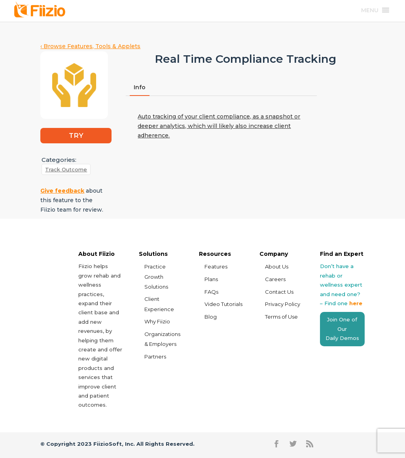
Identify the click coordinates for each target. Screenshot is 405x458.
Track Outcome (66, 169)
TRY (76, 135)
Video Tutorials (223, 304)
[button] (370, 10)
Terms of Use (281, 316)
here (355, 303)
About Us (276, 266)
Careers (275, 279)
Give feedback (62, 190)
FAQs (211, 292)
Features (215, 266)
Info (140, 87)
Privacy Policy (282, 304)
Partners (155, 356)
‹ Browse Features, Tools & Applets (90, 46)
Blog (210, 316)
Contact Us (279, 292)
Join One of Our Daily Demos (342, 328)
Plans (211, 279)
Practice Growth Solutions (156, 276)
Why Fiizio (157, 321)
